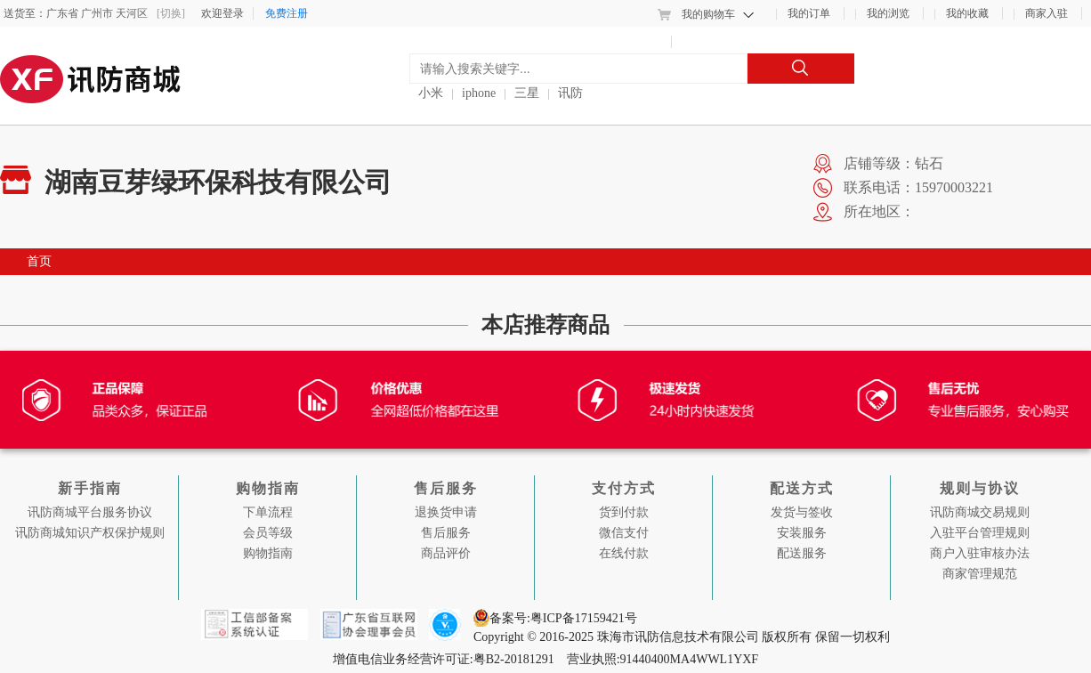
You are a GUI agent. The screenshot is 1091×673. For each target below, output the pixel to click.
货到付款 (624, 512)
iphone (479, 93)
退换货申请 (446, 512)
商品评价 (446, 553)
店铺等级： (879, 163)
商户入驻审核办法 (980, 553)
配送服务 (802, 553)
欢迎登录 (222, 13)
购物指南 (268, 553)
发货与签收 (802, 512)
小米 (430, 93)
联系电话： (879, 187)
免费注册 (286, 13)
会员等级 (268, 532)
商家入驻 (1046, 13)
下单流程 (268, 512)
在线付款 (624, 553)
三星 (526, 93)
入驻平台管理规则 (980, 532)
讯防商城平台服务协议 (90, 512)
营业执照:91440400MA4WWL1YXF (662, 659)
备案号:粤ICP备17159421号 (564, 618)
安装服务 (802, 532)
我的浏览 (888, 13)
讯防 (570, 93)
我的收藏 (967, 13)
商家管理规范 (979, 573)
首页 (39, 261)
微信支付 (624, 532)
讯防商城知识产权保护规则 (90, 532)
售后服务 (446, 532)
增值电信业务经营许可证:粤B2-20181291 (445, 659)
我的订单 (809, 13)
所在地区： (879, 211)
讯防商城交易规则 (980, 512)
